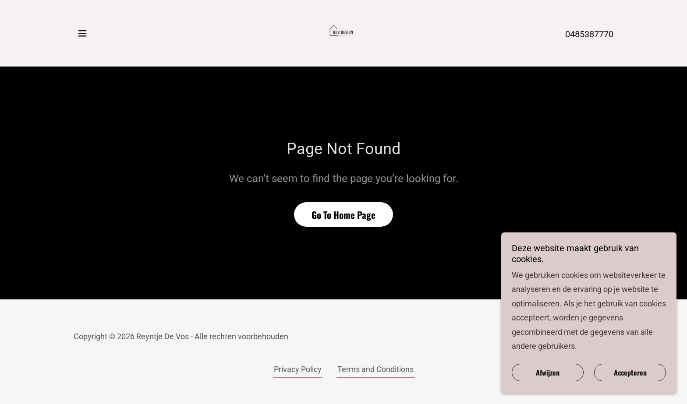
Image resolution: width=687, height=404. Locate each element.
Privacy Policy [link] (298, 369)
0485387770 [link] (589, 34)
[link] (343, 32)
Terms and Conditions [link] (375, 369)
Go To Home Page (343, 214)
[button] (82, 33)
